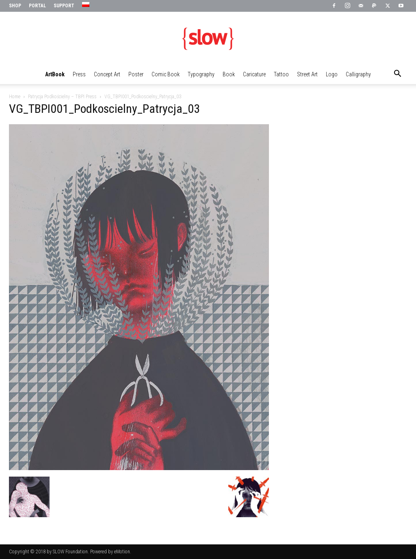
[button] (397, 74)
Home (14, 96)
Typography (201, 74)
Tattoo (281, 74)
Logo (332, 74)
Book (229, 74)
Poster (135, 74)
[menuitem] (86, 4)
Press (79, 74)
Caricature (254, 74)
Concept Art (107, 74)
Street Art (307, 74)
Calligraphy (358, 74)
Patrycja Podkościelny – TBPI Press (62, 96)
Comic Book (166, 74)
